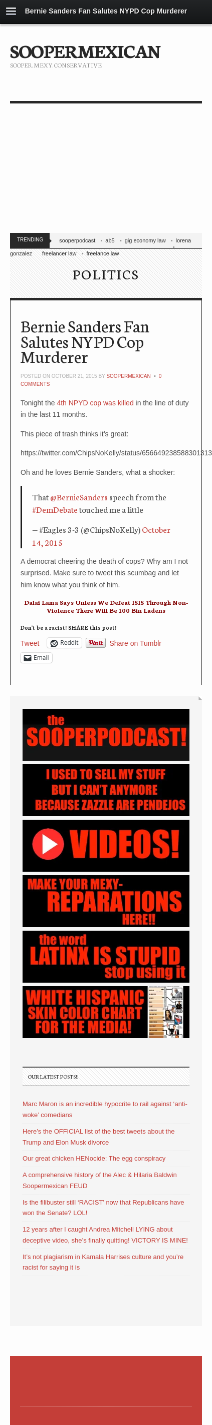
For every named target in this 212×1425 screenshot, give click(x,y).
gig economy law (145, 240)
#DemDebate (55, 509)
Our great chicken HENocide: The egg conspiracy (94, 1158)
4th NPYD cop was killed (95, 403)
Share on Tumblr (136, 643)
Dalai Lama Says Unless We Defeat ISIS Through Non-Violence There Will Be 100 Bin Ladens (106, 606)
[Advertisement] (94, 170)
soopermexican (128, 376)
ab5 (109, 240)
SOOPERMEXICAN (85, 49)
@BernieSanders (79, 496)
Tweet (30, 643)
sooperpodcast (77, 240)
